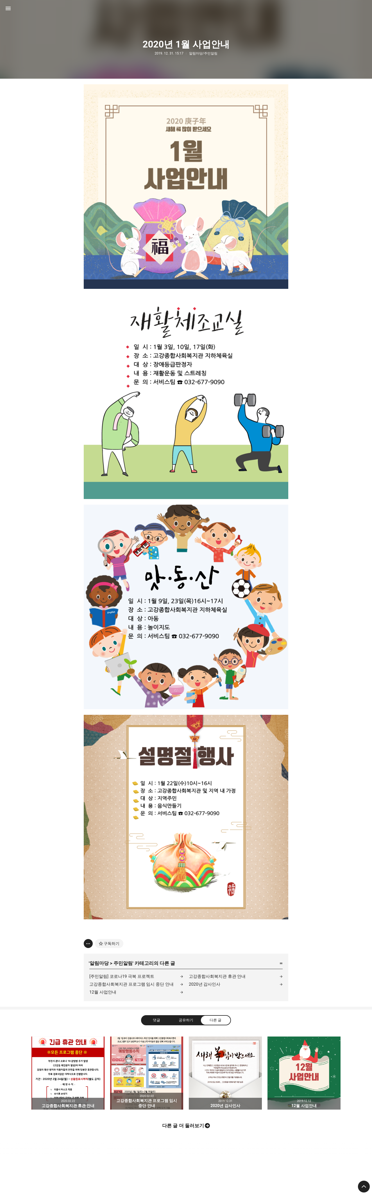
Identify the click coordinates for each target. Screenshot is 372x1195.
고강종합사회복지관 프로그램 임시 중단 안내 (131, 984)
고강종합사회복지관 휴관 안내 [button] (68, 1073)
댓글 (156, 1020)
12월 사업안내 (102, 992)
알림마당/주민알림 (203, 53)
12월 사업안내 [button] (304, 1073)
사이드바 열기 (8, 8)
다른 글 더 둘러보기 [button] (183, 1125)
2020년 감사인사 (204, 984)
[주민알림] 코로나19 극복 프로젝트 (121, 976)
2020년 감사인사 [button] (225, 1073)
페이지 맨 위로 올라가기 (364, 1186)
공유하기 (186, 1020)
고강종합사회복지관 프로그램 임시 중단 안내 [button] (146, 1073)
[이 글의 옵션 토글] (88, 943)
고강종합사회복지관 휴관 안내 (217, 976)
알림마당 (99, 963)
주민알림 (123, 963)
